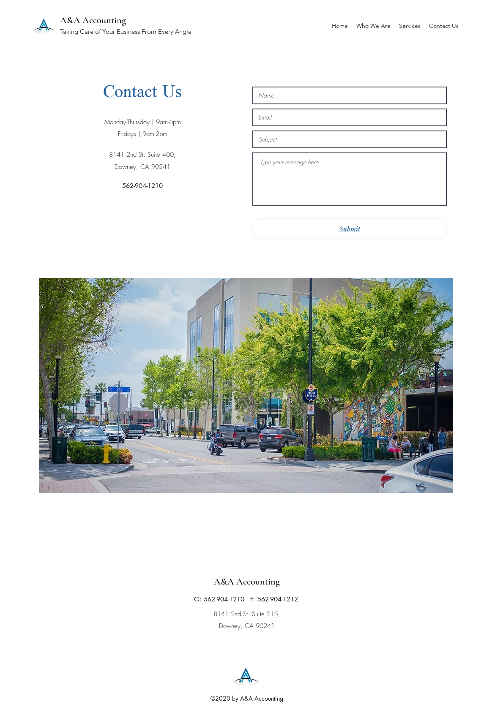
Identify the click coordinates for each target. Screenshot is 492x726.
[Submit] (349, 228)
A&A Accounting (93, 20)
